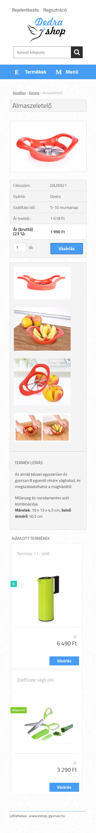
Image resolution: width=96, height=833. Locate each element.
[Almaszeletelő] (48, 123)
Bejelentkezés (25, 9)
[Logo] (48, 30)
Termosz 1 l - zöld (33, 553)
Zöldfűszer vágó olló (35, 680)
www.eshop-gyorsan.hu (47, 815)
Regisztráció (55, 9)
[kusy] (19, 247)
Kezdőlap (19, 92)
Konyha (34, 92)
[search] (77, 52)
